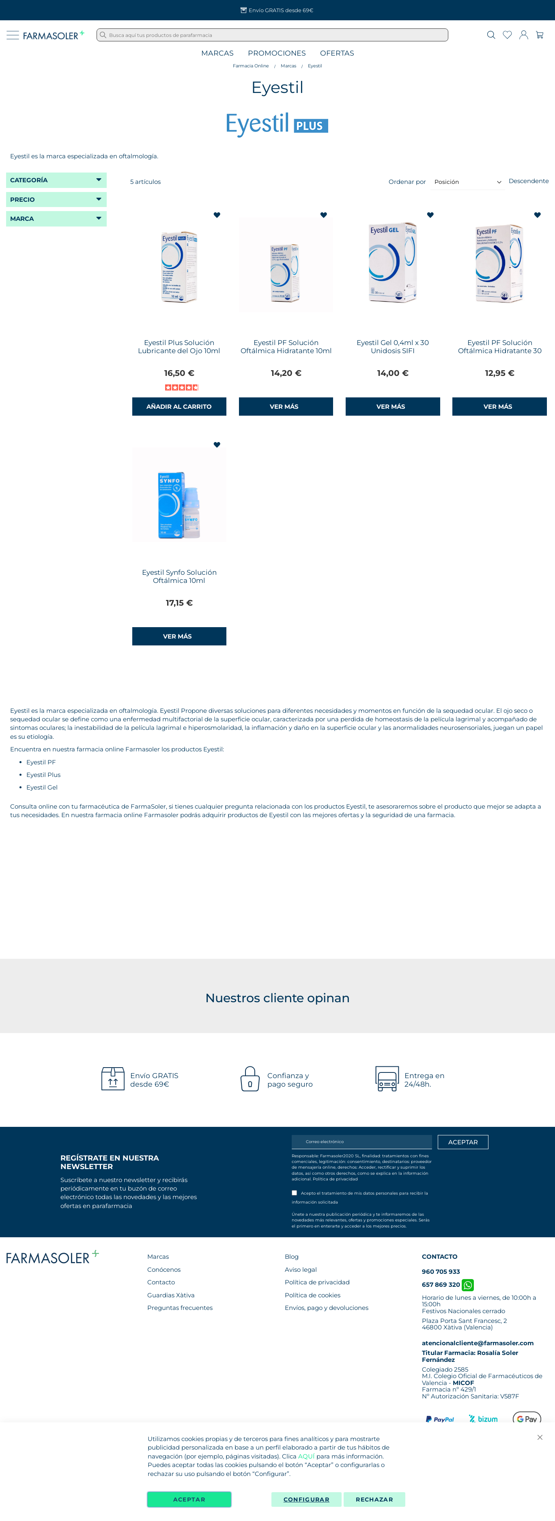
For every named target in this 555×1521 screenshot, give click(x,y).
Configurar (307, 1499)
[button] (217, 215)
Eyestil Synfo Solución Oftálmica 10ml (179, 576)
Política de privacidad (335, 1179)
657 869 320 (448, 1284)
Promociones (277, 53)
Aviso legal (301, 1269)
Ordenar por (407, 182)
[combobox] (272, 34)
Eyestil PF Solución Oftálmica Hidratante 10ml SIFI (286, 351)
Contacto (161, 1282)
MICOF (463, 1383)
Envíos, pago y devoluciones (326, 1308)
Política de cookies (312, 1295)
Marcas (217, 53)
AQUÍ (306, 1456)
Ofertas (337, 53)
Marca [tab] (22, 218)
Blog (292, 1256)
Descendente (529, 181)
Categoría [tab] (28, 180)
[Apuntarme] (463, 1142)
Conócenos (164, 1269)
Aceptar (189, 1499)
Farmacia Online (251, 66)
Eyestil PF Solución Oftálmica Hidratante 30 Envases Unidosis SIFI (500, 351)
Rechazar (374, 1499)
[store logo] (54, 35)
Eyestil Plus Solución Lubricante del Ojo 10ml (179, 347)
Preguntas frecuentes (180, 1308)
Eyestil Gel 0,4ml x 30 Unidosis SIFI (393, 347)
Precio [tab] (22, 199)
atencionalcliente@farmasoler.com (478, 1343)
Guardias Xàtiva (171, 1295)
